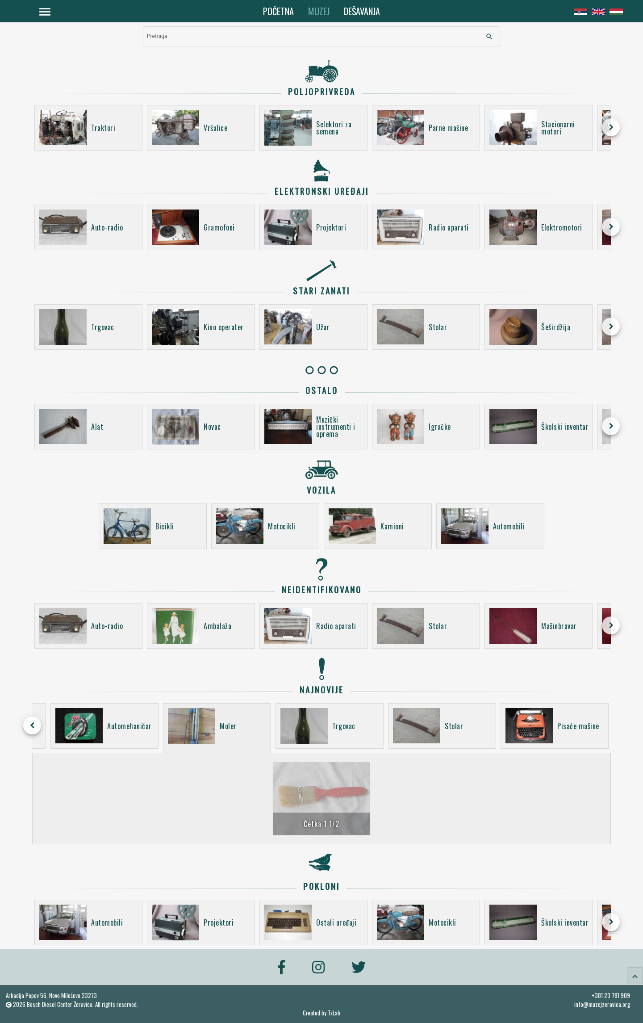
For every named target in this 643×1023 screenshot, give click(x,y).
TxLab (334, 1013)
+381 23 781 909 (611, 995)
